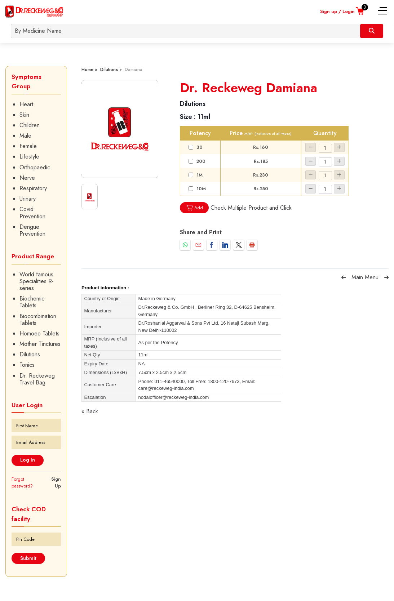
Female (28, 146)
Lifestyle (29, 156)
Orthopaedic (34, 167)
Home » (89, 69)
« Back (89, 411)
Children (29, 125)
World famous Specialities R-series (36, 281)
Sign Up (56, 482)
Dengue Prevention (32, 230)
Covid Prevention (32, 212)
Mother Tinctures (40, 343)
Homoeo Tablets (39, 333)
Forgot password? (22, 482)
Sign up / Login (337, 11)
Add (194, 208)
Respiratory (33, 188)
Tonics (27, 364)
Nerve (27, 177)
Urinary (27, 198)
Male (25, 135)
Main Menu (364, 277)
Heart (26, 104)
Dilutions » (111, 69)
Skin (24, 114)
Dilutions (29, 354)
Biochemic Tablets (31, 302)
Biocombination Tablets (37, 319)
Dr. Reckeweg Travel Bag (37, 379)
